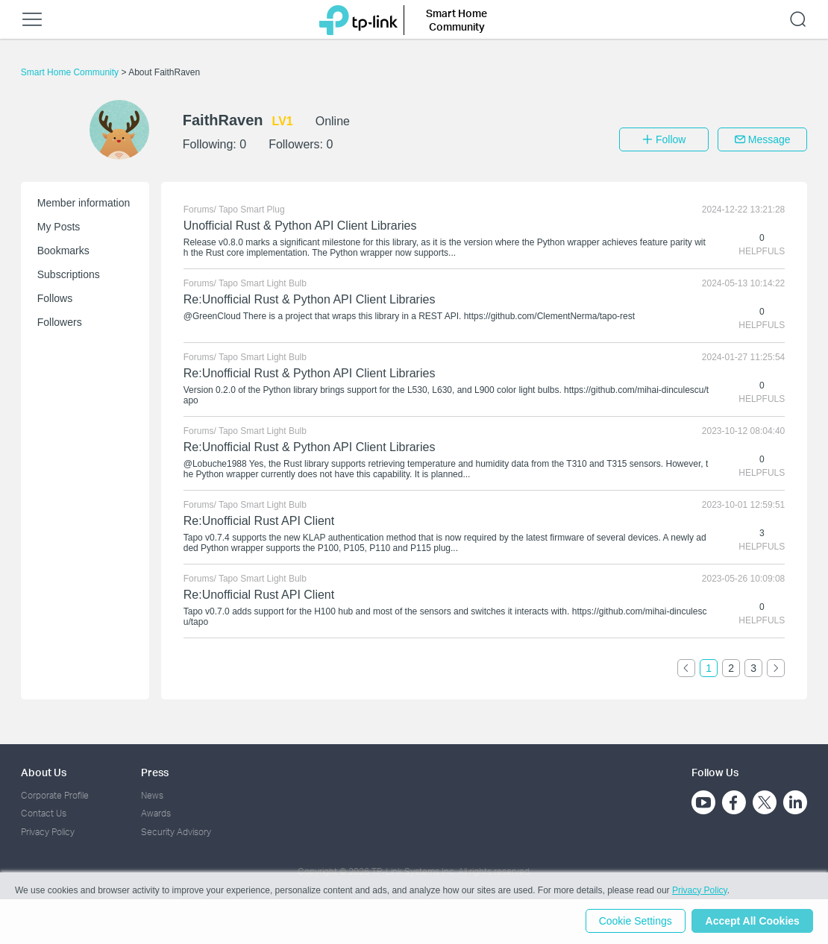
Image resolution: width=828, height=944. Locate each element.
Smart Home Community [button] (456, 20)
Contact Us (43, 813)
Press (155, 772)
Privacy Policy (48, 831)
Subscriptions (68, 274)
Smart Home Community (71, 72)
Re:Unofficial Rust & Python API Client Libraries (310, 299)
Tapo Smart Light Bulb (263, 283)
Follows (54, 298)
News (152, 795)
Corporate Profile (55, 795)
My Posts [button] (59, 227)
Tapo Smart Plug (252, 209)
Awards (156, 813)
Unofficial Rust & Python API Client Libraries (300, 225)
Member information (84, 203)
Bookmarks (63, 251)
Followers (59, 322)
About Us (43, 772)
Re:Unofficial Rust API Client (259, 521)
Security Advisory (176, 831)
